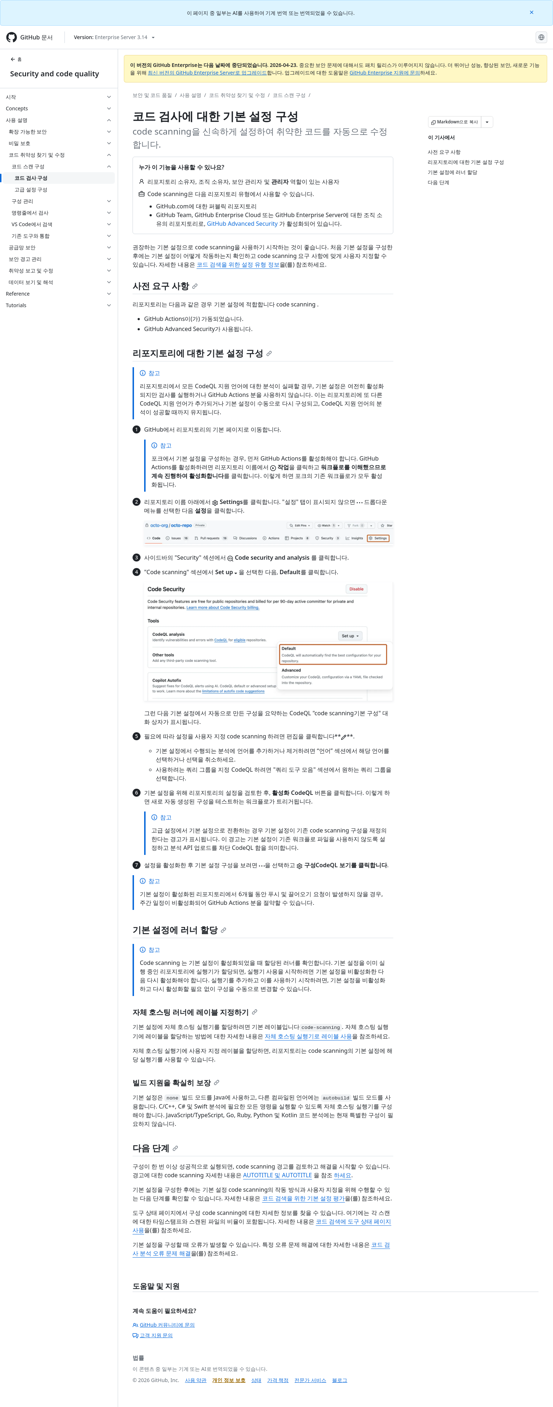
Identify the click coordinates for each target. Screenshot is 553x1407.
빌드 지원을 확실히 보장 (176, 1083)
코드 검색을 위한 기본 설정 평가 (303, 1198)
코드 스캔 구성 (289, 95)
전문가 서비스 (310, 1380)
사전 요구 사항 (165, 286)
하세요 (342, 1175)
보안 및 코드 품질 (152, 95)
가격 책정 (278, 1380)
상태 (256, 1380)
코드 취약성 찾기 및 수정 (237, 95)
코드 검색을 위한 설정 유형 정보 (238, 264)
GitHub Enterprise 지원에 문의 (384, 72)
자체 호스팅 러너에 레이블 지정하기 (195, 1012)
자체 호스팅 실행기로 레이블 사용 (308, 1036)
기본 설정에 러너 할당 (179, 930)
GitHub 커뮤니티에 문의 (164, 1324)
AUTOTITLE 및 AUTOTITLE (277, 1175)
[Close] (532, 12)
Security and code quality (54, 74)
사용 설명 (190, 95)
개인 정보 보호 (228, 1380)
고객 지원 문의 (153, 1335)
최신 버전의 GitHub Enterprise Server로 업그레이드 (207, 72)
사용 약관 (196, 1380)
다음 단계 (155, 1148)
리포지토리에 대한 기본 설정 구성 (202, 353)
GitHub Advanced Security (242, 224)
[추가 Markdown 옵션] (487, 122)
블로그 (339, 1380)
